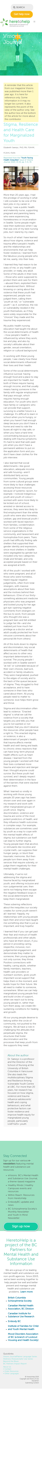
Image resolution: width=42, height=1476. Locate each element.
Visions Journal (9, 1357)
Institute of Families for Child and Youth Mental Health (23, 1328)
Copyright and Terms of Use (29, 1379)
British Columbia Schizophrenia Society (20, 1299)
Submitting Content (32, 1383)
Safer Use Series (26, 1359)
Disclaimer (35, 1381)
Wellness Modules (11, 1359)
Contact (7, 1369)
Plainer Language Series (26, 1357)
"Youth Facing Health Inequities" (18, 159)
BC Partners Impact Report (15, 1364)
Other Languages (11, 1374)
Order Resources (11, 1371)
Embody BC (14, 1321)
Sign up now (21, 1226)
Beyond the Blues (11, 1361)
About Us (7, 1367)
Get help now (21, 14)
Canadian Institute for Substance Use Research (21, 1315)
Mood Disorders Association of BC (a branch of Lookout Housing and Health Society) (23, 1337)
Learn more (26, 1292)
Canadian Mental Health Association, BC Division (21, 1307)
